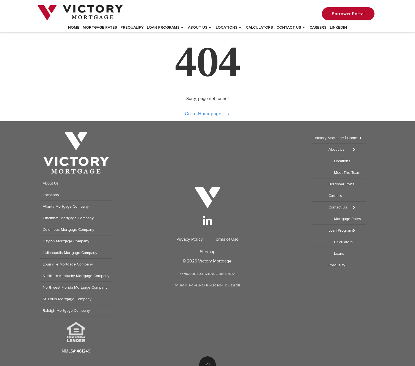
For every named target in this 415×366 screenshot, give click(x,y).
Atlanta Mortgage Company (66, 206)
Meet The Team (347, 172)
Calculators (259, 27)
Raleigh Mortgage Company (66, 310)
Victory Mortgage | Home (340, 137)
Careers (318, 27)
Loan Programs (166, 27)
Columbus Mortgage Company (68, 229)
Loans (339, 253)
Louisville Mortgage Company (68, 264)
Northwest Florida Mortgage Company (75, 287)
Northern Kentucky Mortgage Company (76, 275)
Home (73, 27)
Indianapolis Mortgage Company (70, 252)
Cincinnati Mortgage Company (68, 218)
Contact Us (291, 27)
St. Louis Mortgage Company (67, 299)
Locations (229, 27)
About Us (200, 27)
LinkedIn (338, 27)
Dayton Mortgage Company (66, 241)
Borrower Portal (341, 184)
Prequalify (132, 27)
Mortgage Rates (100, 27)
